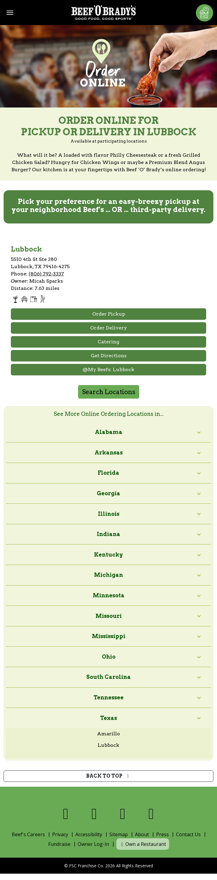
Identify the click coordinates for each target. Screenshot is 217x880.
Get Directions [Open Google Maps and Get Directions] (109, 355)
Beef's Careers (28, 834)
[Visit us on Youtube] (151, 814)
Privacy (60, 834)
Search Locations (108, 392)
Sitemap (118, 834)
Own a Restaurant (142, 844)
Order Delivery (108, 328)
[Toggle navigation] (10, 13)
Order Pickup (108, 314)
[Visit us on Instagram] (122, 814)
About (142, 834)
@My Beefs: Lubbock (108, 369)
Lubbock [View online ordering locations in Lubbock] (108, 745)
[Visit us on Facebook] (66, 814)
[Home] (103, 12)
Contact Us (188, 834)
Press (162, 834)
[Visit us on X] (94, 814)
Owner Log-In (93, 844)
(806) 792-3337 (46, 274)
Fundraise (59, 844)
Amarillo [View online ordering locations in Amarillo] (108, 734)
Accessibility (88, 834)
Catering (108, 342)
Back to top (108, 776)
